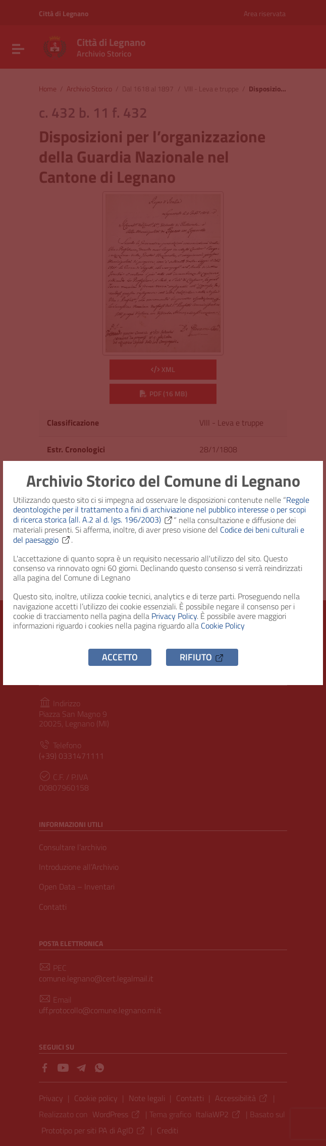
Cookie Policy (223, 625)
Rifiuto (202, 657)
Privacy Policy (174, 616)
